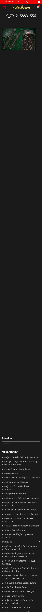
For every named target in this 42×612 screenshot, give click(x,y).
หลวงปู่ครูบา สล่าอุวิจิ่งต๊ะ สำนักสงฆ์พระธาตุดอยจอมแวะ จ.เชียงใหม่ (19, 463)
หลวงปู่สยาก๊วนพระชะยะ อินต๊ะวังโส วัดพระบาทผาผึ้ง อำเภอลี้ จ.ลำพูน (20, 570)
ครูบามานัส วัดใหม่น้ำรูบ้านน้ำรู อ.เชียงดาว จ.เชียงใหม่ (18, 536)
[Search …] (34, 7)
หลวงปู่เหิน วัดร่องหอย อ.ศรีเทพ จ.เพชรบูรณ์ (20, 525)
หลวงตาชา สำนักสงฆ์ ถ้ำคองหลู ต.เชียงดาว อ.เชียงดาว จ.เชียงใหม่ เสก (19, 577)
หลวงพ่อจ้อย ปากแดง (11, 473)
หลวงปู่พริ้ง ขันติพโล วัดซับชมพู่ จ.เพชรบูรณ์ (20, 457)
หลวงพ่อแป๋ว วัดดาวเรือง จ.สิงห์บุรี (16, 469)
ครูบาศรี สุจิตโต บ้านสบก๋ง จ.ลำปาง (16, 607)
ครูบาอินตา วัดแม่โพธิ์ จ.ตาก (13, 530)
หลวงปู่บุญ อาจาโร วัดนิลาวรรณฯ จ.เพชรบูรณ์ (20, 498)
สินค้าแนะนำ (7, 541)
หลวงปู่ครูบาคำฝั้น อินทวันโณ (14, 493)
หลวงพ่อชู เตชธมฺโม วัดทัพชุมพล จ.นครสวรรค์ (21, 477)
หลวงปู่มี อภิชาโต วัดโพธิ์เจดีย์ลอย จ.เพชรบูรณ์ (15, 488)
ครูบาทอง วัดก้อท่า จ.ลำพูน (13, 596)
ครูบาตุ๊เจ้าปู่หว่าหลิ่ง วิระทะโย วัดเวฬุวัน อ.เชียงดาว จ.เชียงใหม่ (17, 602)
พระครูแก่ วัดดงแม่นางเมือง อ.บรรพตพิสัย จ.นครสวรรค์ (19, 504)
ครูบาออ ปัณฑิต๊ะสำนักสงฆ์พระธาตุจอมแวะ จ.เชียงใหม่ (19, 562)
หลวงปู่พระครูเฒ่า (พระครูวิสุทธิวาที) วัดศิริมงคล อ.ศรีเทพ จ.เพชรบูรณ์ (18, 555)
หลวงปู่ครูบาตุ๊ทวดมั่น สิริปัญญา (15, 482)
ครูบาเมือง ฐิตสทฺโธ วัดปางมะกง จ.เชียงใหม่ (19, 509)
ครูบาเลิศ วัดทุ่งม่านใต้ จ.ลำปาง (14, 587)
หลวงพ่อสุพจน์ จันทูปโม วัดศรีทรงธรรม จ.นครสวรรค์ (18, 520)
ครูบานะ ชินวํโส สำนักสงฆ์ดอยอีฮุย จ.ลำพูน (19, 582)
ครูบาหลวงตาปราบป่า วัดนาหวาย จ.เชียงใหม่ (20, 514)
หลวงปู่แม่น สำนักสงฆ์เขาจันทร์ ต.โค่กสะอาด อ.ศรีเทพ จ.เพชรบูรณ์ (19, 548)
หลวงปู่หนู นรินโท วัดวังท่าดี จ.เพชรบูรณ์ (18, 591)
